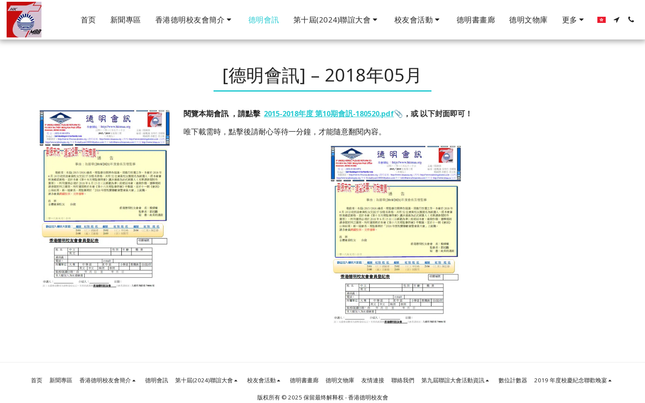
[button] (195, 19)
